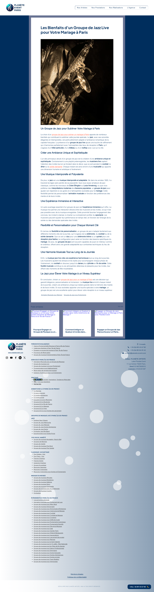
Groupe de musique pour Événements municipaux (50, 522)
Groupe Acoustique (40, 465)
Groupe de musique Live (41, 364)
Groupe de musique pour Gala (43, 528)
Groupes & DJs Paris (40, 408)
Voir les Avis (37, 384)
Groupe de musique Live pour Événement (47, 366)
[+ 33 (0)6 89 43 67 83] (135, 347)
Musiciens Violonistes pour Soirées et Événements (50, 472)
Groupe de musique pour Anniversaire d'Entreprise (50, 509)
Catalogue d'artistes (40, 348)
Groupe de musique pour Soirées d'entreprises (48, 555)
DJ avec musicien (39, 393)
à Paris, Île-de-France (53, 348)
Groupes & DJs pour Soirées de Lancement (47, 411)
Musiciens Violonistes (40, 469)
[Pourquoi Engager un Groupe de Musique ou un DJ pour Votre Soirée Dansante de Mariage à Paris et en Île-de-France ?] (45, 318)
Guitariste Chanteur (40, 463)
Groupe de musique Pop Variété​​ (44, 448)
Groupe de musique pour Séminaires (45, 550)
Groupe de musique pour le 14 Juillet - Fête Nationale (50, 544)
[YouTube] (11, 357)
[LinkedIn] (20, 357)
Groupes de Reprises (40, 441)
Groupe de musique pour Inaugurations (46, 535)
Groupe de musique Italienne (43, 482)
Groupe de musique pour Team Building (46, 559)
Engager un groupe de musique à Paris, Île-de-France (50, 350)
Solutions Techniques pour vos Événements (48, 373)
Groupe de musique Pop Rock (43, 446)
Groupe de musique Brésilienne (44, 480)
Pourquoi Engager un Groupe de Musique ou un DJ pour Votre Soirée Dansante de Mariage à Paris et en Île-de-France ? (44, 330)
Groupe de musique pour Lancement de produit (49, 537)
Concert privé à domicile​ (41, 500)
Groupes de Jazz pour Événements (75, 295)
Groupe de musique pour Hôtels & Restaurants (48, 533)
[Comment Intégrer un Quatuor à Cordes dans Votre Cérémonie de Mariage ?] (77, 318)
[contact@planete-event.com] (133, 353)
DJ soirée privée (39, 397)
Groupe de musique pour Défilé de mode (47, 520)
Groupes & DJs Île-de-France (43, 404)
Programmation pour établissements (45, 368)
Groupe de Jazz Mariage (41, 425)
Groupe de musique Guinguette (44, 486)
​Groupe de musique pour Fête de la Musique (48, 526)
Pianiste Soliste (38, 461)
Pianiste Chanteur (39, 458)
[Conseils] (140, 344)
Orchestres (37, 493)
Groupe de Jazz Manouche (42, 422)
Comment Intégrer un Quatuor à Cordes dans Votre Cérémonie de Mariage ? (75, 330)
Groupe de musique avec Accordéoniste (47, 489)
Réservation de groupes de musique (45, 370)
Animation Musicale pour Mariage (51, 295)
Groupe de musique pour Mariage (44, 539)
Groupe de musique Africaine (43, 478)
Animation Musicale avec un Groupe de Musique (49, 362)
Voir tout (120, 306)
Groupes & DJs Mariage (41, 406)
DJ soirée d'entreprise (41, 395)
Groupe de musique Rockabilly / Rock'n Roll (47, 439)
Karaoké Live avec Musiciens (43, 400)
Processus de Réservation (42, 352)
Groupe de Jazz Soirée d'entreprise (44, 427)
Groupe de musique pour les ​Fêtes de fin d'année (49, 546)
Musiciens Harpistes (40, 467)
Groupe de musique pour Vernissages (46, 561)
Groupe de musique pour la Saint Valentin (47, 542)
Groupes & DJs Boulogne (42, 402)
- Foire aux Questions (42, 382)
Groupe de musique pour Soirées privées (47, 557)
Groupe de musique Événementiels (45, 355)
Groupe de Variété (39, 444)
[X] (24, 357)
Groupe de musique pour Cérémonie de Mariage (49, 511)
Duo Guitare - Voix (39, 454)
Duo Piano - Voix (39, 456)
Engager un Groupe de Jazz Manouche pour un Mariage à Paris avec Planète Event (108, 330)
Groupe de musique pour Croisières (45, 517)
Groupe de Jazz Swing (40, 429)
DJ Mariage (37, 391)
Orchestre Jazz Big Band (41, 431)
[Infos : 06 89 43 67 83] (139, 587)
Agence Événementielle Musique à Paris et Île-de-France (52, 346)
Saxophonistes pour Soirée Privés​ (44, 433)
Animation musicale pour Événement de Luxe (48, 502)
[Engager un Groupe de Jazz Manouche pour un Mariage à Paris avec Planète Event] (109, 318)
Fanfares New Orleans (40, 420)
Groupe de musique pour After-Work (45, 504)
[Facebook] (15, 357)
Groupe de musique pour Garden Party (46, 531)
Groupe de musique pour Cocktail (44, 513)
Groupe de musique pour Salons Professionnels (49, 548)
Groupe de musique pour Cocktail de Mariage (48, 515)
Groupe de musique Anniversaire (44, 507)
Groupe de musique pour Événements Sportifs (48, 524)
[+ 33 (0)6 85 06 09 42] (136, 350)
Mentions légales (77, 574)
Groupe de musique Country (43, 491)
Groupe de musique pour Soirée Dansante (47, 553)
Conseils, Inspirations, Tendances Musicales (52, 379)
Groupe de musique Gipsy (42, 484)
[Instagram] (6, 357)
